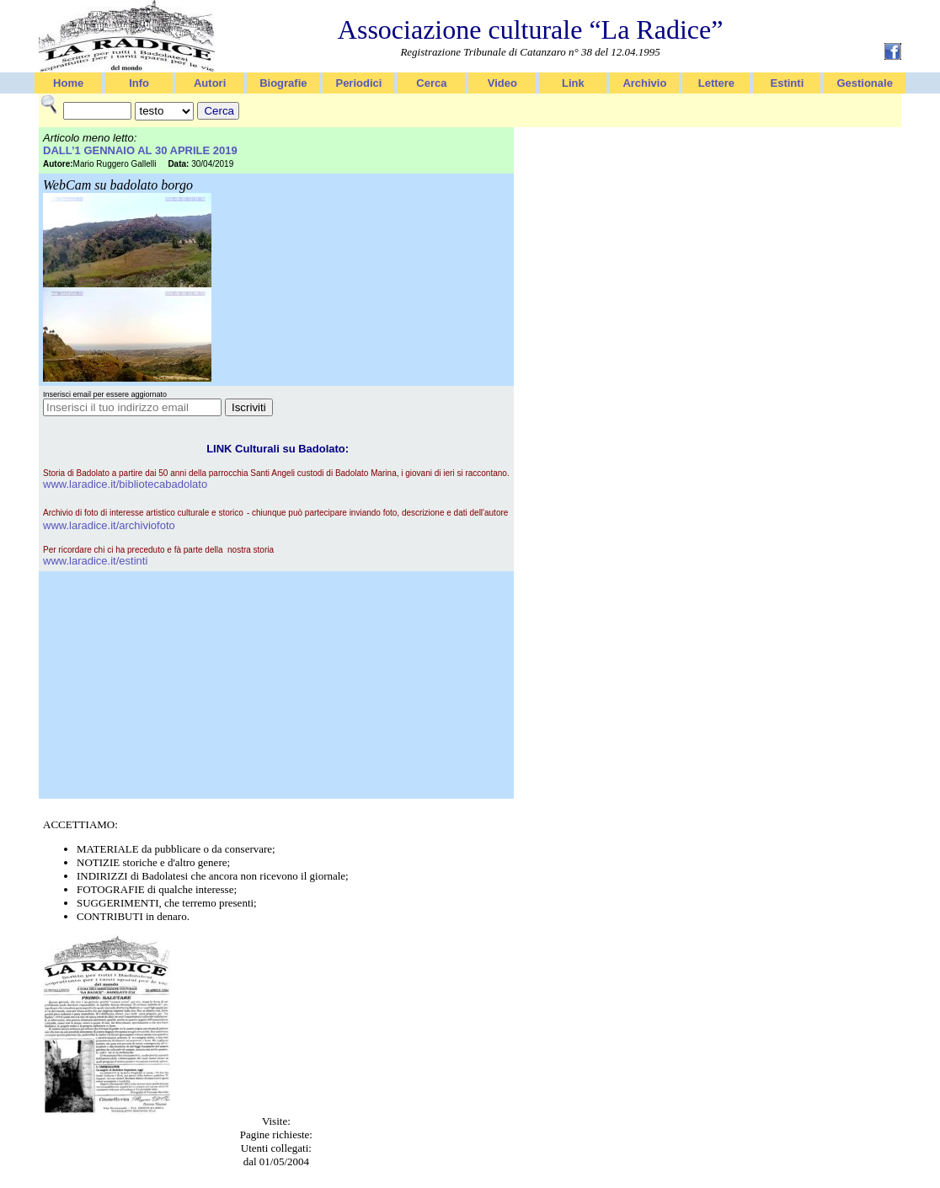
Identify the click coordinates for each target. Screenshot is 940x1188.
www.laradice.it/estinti (95, 560)
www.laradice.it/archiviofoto (109, 525)
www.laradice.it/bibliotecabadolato (125, 484)
